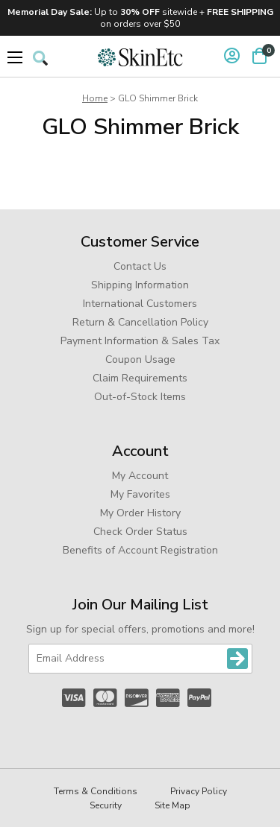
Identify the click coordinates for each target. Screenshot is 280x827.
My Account (140, 476)
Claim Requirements (140, 378)
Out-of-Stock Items (140, 397)
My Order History (140, 513)
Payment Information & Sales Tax (140, 341)
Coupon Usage (140, 359)
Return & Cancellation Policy (140, 322)
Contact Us (140, 266)
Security (106, 805)
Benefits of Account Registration (140, 550)
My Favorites (140, 494)
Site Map (172, 805)
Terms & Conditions (95, 791)
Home (95, 98)
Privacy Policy (198, 791)
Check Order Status (140, 532)
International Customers (140, 304)
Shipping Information (140, 285)
